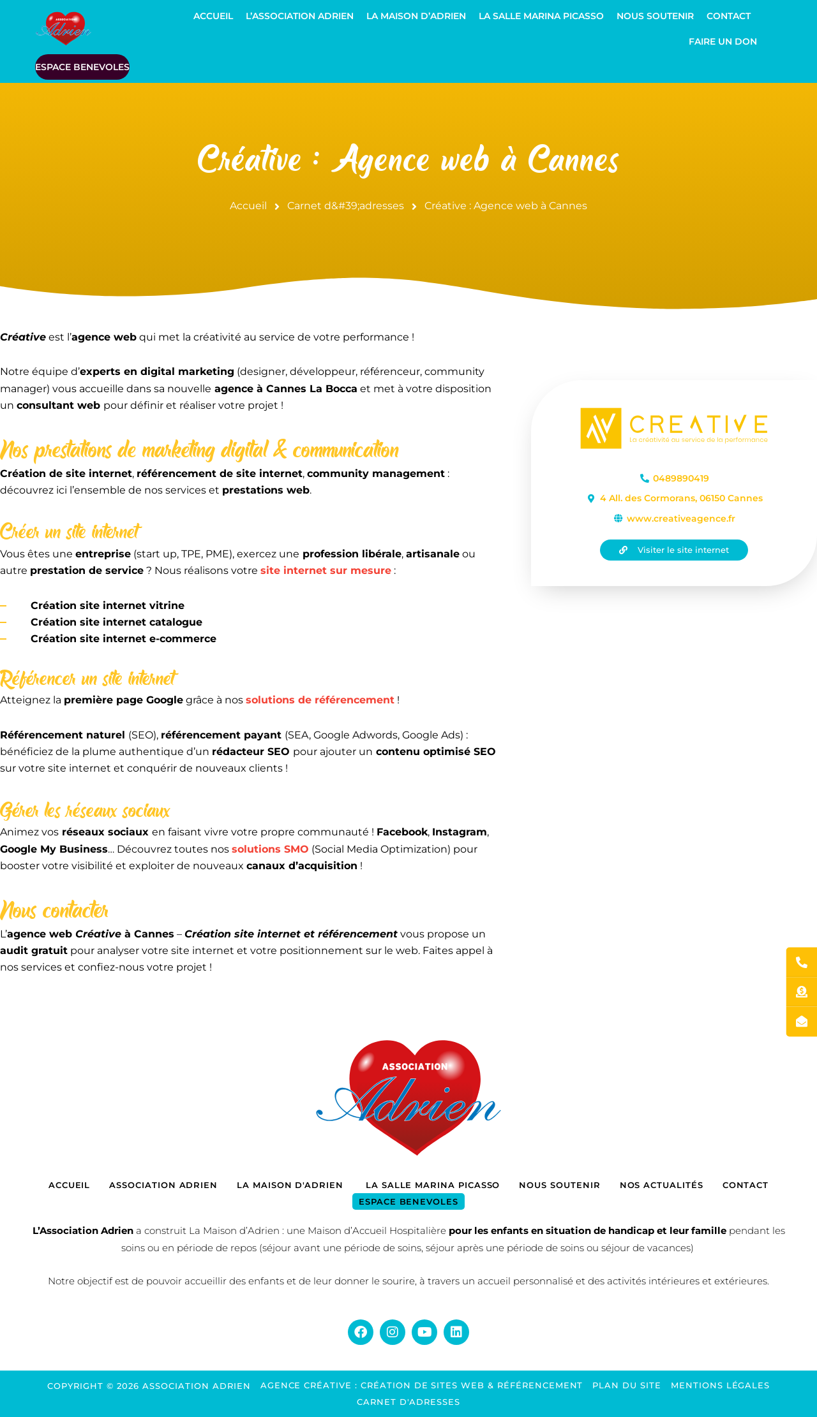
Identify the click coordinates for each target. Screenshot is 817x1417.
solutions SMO (270, 849)
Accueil (213, 16)
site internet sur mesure (325, 570)
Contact (729, 16)
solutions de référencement (320, 700)
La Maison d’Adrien (416, 16)
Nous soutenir (655, 16)
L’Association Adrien (300, 16)
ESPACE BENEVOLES (82, 67)
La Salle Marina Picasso (541, 16)
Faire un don (723, 41)
